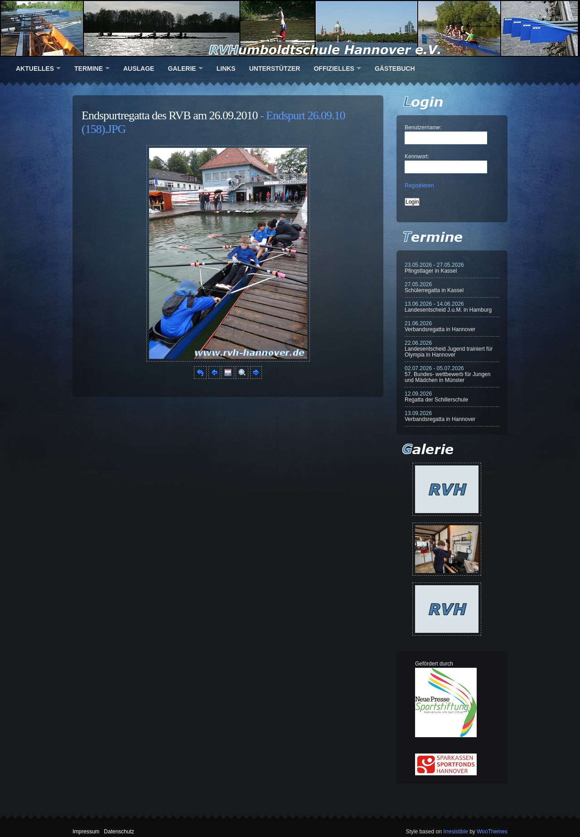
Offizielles (334, 68)
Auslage (138, 68)
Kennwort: (417, 156)
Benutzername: (423, 127)
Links (226, 68)
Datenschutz (119, 831)
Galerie (182, 68)
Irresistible (455, 831)
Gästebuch (395, 68)
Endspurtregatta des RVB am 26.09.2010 (169, 115)
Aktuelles (35, 68)
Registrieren (419, 185)
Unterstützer (274, 68)
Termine (88, 68)
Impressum (85, 831)
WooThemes (492, 831)
